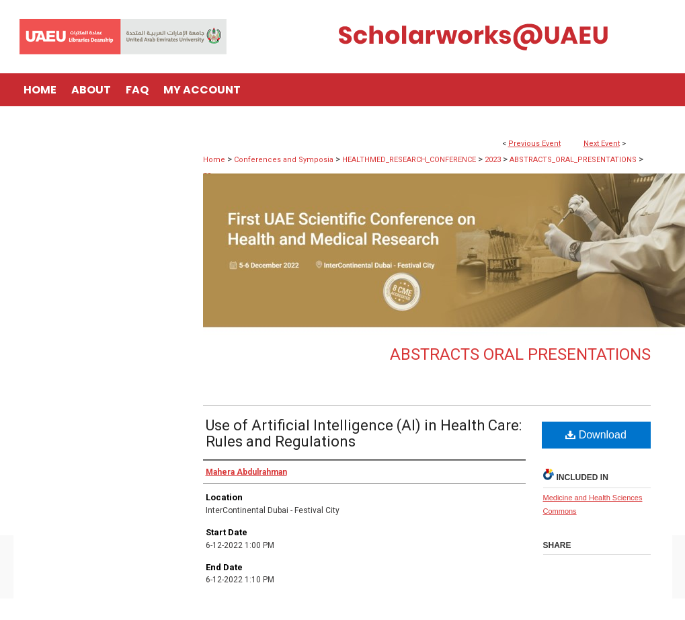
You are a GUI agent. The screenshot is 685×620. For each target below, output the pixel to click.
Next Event (601, 143)
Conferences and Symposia (284, 159)
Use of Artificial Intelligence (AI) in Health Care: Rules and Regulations (364, 433)
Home (214, 159)
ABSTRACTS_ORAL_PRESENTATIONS (574, 159)
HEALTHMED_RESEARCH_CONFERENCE (410, 159)
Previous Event (534, 143)
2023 (494, 159)
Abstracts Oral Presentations (520, 354)
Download (596, 434)
